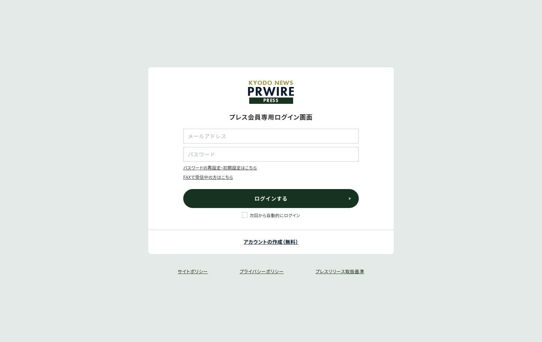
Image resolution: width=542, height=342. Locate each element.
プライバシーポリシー (261, 271)
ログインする (271, 198)
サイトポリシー (193, 271)
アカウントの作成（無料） (271, 241)
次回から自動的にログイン (275, 215)
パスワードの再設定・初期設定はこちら (220, 167)
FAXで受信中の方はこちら (208, 177)
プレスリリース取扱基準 (339, 271)
